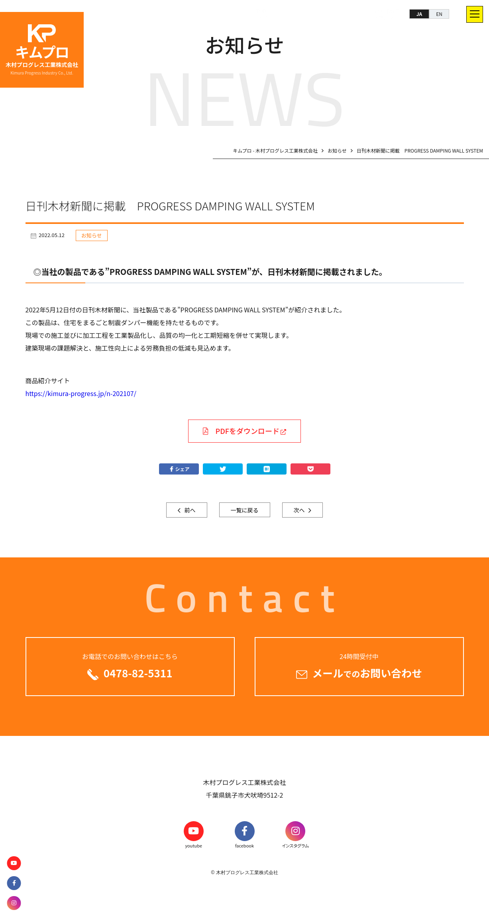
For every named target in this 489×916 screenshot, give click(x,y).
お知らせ (91, 235)
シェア (178, 469)
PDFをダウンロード (241, 431)
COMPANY (303, 13)
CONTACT (379, 13)
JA (419, 13)
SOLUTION (218, 13)
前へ (189, 510)
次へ (300, 510)
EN (439, 13)
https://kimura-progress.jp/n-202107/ (81, 393)
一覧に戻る (245, 510)
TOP (184, 13)
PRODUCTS (260, 13)
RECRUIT (342, 13)
